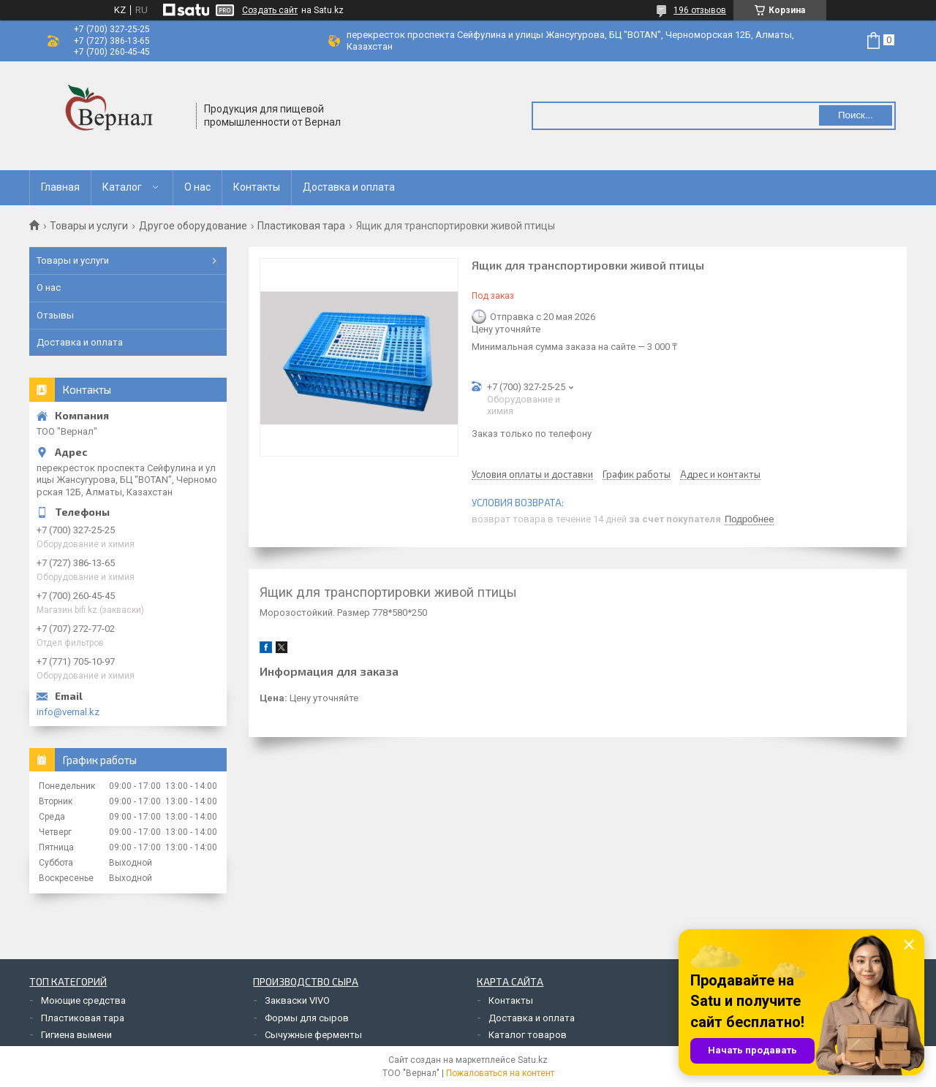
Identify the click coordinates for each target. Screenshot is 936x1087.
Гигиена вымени (76, 1034)
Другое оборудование (193, 226)
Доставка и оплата (349, 187)
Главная (60, 187)
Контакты (256, 187)
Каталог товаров (527, 1034)
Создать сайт (270, 10)
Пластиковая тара (301, 226)
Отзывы (55, 315)
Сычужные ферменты (313, 1034)
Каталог (122, 187)
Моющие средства (83, 1000)
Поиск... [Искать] (855, 115)
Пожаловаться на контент (500, 1073)
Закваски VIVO (297, 1000)
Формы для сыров (307, 1017)
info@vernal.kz (68, 711)
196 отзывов (699, 10)
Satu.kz (533, 1060)
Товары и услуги (89, 226)
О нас (197, 187)
